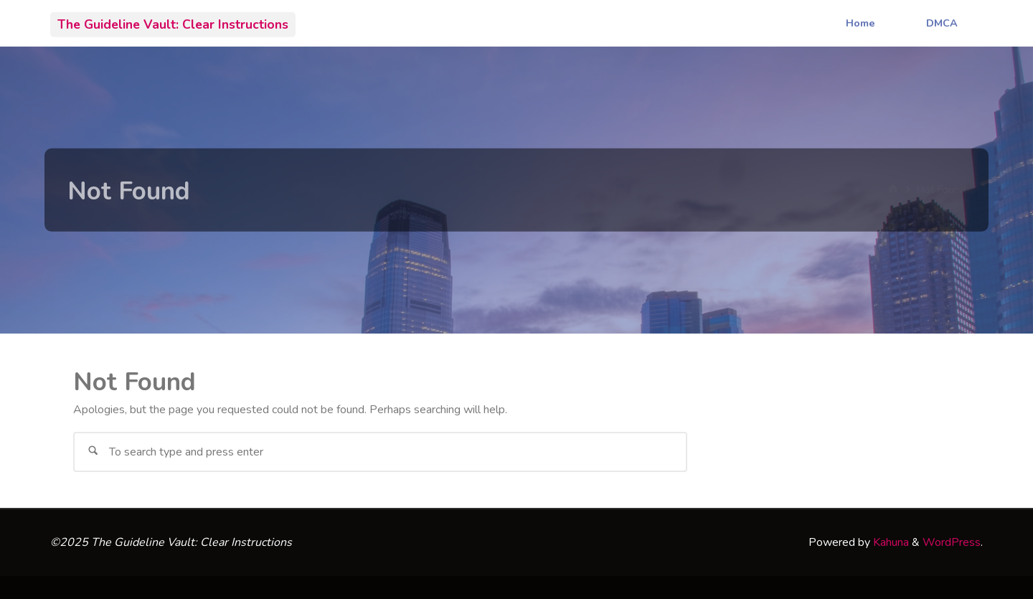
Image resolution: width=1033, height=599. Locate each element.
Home (860, 23)
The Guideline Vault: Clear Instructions (172, 23)
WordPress (952, 542)
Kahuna (889, 542)
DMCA (942, 23)
